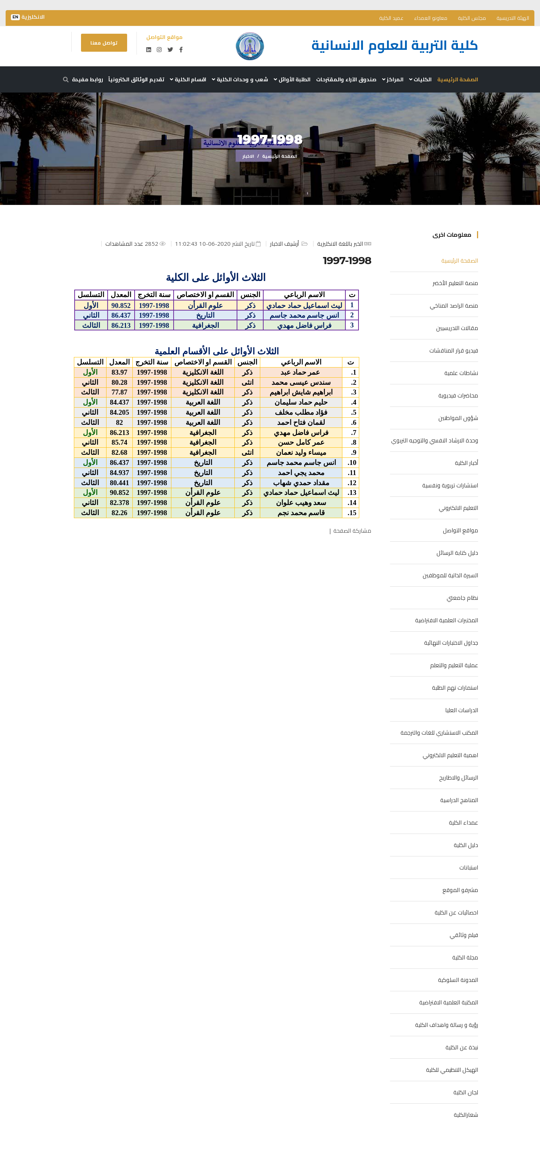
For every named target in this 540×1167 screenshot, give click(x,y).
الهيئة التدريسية (512, 17)
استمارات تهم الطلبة (455, 687)
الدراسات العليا (461, 710)
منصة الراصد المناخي (454, 305)
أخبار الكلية (466, 462)
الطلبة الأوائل (292, 79)
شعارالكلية (466, 1114)
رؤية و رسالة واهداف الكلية (446, 1024)
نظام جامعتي (462, 597)
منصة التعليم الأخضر (455, 283)
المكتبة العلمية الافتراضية (448, 1002)
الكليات (420, 79)
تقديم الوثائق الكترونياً (136, 79)
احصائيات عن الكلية (456, 912)
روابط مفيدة (87, 79)
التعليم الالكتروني (458, 507)
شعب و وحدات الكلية (240, 79)
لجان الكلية (465, 1092)
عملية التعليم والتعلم (454, 665)
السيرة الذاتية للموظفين (450, 575)
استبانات (468, 867)
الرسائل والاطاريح (458, 777)
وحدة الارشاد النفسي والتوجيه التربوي (434, 440)
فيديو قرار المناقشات (453, 350)
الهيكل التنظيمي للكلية (452, 1069)
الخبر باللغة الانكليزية (340, 243)
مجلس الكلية (472, 17)
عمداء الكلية (463, 822)
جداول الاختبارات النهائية (451, 642)
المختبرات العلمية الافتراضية (446, 620)
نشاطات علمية (461, 373)
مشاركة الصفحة (352, 530)
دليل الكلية (466, 845)
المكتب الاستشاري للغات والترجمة (439, 732)
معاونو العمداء (430, 17)
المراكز (393, 79)
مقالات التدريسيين (457, 328)
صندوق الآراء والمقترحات (346, 79)
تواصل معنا (103, 43)
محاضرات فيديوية (458, 395)
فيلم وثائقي (464, 934)
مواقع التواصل (460, 530)
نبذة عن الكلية (462, 1047)
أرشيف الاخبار (285, 243)
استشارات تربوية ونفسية (450, 485)
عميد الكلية (391, 17)
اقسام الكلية (188, 79)
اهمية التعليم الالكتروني (450, 755)
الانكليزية (28, 16)
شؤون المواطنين (458, 417)
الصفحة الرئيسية (457, 79)
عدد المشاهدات (125, 243)
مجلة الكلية (465, 957)
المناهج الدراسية (459, 800)
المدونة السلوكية (458, 979)
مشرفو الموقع (460, 890)
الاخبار (248, 156)
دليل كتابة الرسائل (457, 552)
